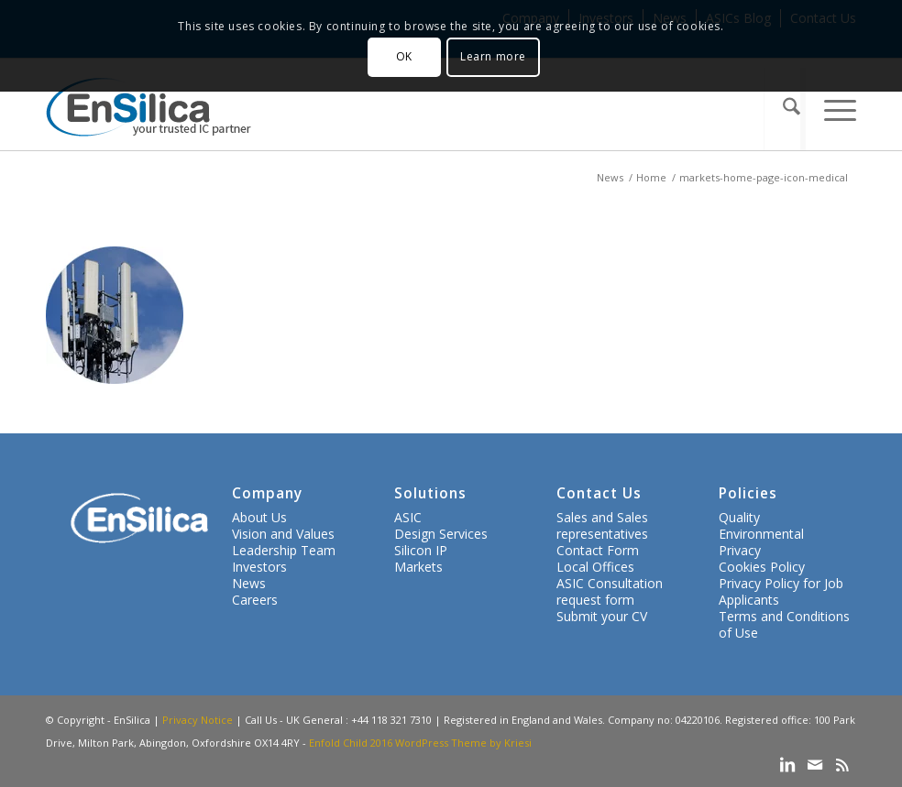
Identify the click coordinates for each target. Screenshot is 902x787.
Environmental (761, 533)
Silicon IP (420, 550)
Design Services (441, 533)
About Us (259, 517)
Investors (259, 566)
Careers (255, 599)
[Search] (784, 109)
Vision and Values (283, 533)
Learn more (493, 56)
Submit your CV (601, 616)
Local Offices (595, 566)
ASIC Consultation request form (609, 591)
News (249, 583)
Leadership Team (284, 550)
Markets (418, 566)
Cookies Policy (762, 566)
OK (404, 56)
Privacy (740, 550)
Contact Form (597, 550)
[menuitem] (784, 109)
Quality (739, 517)
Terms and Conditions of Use (784, 624)
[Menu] (830, 109)
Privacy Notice (197, 720)
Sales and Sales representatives (602, 525)
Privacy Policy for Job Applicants (781, 591)
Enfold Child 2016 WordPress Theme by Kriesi (420, 742)
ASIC (408, 517)
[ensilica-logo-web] (148, 109)
